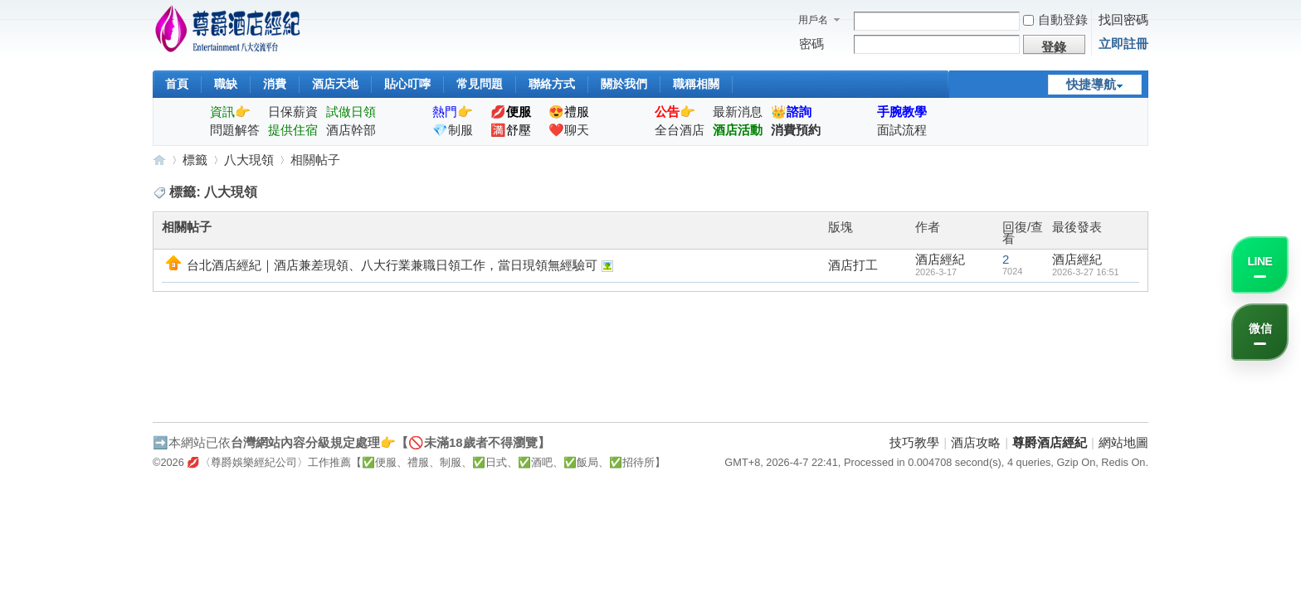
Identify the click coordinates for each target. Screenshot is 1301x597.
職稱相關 (696, 83)
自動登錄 (1055, 19)
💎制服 (452, 130)
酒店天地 (335, 83)
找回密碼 (1123, 19)
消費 (274, 83)
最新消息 (738, 111)
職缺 (225, 83)
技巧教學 (914, 442)
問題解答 (235, 130)
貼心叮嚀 (407, 83)
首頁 (176, 83)
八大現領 (249, 160)
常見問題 (479, 83)
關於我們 (624, 83)
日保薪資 (293, 111)
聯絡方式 (552, 83)
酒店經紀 (940, 259)
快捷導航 (1091, 84)
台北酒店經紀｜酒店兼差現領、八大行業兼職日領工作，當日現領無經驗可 (392, 265)
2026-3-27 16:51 (1085, 272)
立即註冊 (1123, 43)
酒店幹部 (351, 130)
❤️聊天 (568, 130)
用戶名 (813, 20)
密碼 (811, 43)
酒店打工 (853, 265)
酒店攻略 (976, 442)
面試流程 (902, 130)
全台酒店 (679, 130)
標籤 (195, 160)
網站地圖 (1123, 442)
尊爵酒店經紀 (159, 160)
